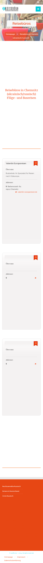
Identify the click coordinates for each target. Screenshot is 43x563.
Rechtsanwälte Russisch (11, 486)
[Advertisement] (21, 62)
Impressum (21, 557)
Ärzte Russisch (7, 496)
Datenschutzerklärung (12, 560)
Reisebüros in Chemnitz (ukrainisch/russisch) (25, 36)
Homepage (10, 34)
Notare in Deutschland (10, 491)
